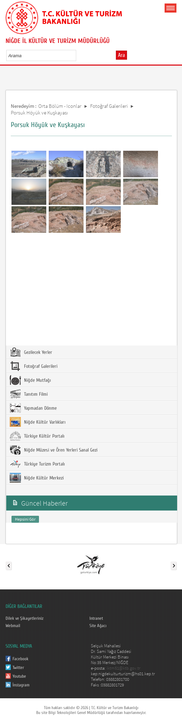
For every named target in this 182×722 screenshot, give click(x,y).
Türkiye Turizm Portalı (37, 464)
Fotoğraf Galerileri (109, 106)
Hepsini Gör (25, 519)
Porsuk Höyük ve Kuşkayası (39, 112)
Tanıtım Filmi (29, 394)
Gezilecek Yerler (31, 352)
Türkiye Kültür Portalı (37, 436)
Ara (121, 55)
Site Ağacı (97, 625)
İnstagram (21, 685)
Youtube (19, 676)
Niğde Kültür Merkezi (37, 478)
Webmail (13, 625)
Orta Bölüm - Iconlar (59, 106)
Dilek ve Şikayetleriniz (24, 618)
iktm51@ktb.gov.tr (123, 668)
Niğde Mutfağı (30, 380)
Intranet (96, 618)
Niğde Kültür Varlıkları (37, 422)
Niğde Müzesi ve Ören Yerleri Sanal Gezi (53, 450)
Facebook (21, 658)
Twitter (18, 667)
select (78, 55)
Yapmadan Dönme (33, 408)
